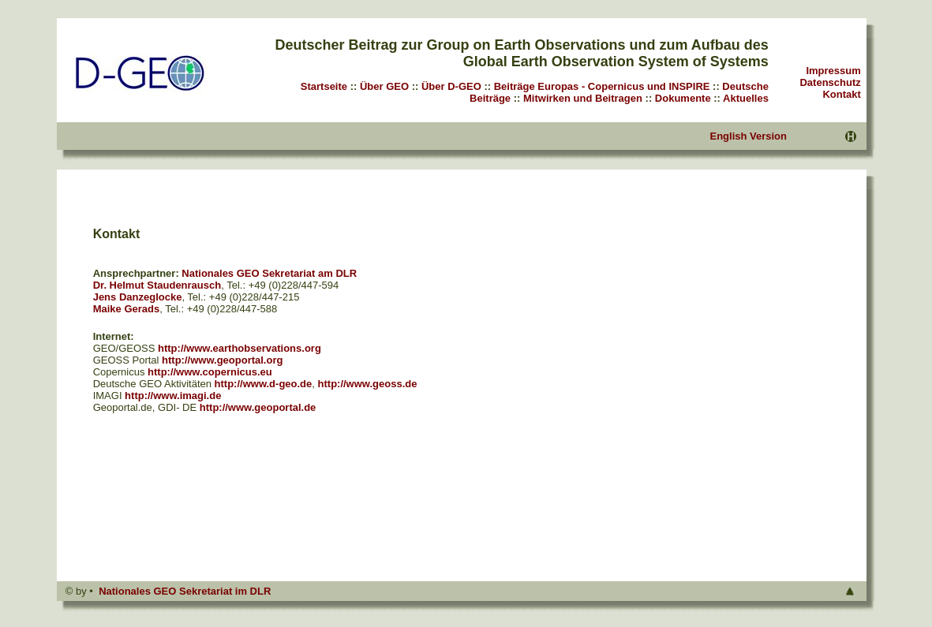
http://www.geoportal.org (222, 360)
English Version (748, 136)
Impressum (833, 71)
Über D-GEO (451, 86)
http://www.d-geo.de (264, 384)
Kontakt (841, 94)
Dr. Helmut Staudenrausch (157, 285)
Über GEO (384, 86)
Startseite (324, 86)
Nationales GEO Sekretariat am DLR (269, 273)
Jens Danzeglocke (137, 297)
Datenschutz (829, 82)
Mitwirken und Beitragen (582, 98)
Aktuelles (746, 98)
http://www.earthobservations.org (239, 348)
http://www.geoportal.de (258, 407)
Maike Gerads (126, 309)
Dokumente (683, 98)
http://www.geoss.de (367, 384)
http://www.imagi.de (173, 395)
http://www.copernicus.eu (210, 372)
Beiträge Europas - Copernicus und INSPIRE (602, 86)
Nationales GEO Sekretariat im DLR (185, 591)
